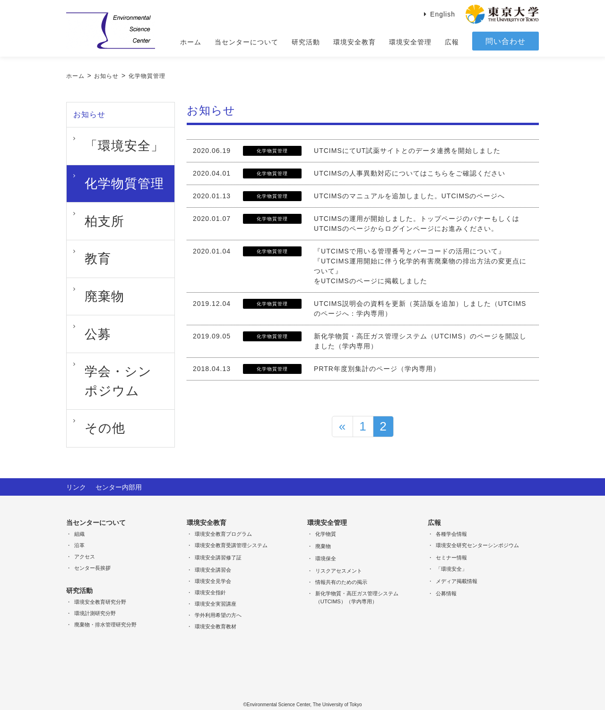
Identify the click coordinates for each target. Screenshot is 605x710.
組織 (79, 520)
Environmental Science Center (110, 30)
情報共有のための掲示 (341, 568)
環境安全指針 (210, 579)
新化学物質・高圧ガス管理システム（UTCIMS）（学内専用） (356, 584)
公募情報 (446, 580)
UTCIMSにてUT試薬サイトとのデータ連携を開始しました (407, 150)
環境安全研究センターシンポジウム (477, 531)
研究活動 (306, 42)
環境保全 (325, 545)
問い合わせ (505, 41)
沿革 (79, 531)
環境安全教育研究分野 (100, 588)
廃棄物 (87, 233)
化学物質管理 (147, 76)
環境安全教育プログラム (223, 520)
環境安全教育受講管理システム (231, 531)
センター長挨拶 (92, 554)
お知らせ (106, 76)
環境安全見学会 (213, 567)
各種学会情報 (451, 520)
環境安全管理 (410, 42)
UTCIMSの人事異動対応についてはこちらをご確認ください (409, 173)
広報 (452, 42)
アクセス (84, 543)
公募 (83, 257)
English (442, 14)
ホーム (190, 42)
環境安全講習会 (213, 556)
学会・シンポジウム (108, 280)
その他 (87, 304)
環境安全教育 (354, 42)
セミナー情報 (451, 544)
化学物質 (325, 520)
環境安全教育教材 (215, 613)
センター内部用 (118, 473)
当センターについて (246, 42)
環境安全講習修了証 (218, 544)
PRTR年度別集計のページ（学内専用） (377, 368)
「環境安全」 (97, 139)
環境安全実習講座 (215, 590)
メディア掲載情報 (456, 567)
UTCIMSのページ (342, 228)
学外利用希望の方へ (218, 601)
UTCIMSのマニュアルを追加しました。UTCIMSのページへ (409, 196)
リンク (76, 473)
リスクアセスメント (338, 557)
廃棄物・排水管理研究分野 (105, 611)
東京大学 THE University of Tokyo (502, 14)
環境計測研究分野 (95, 599)
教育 (83, 209)
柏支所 (87, 186)
